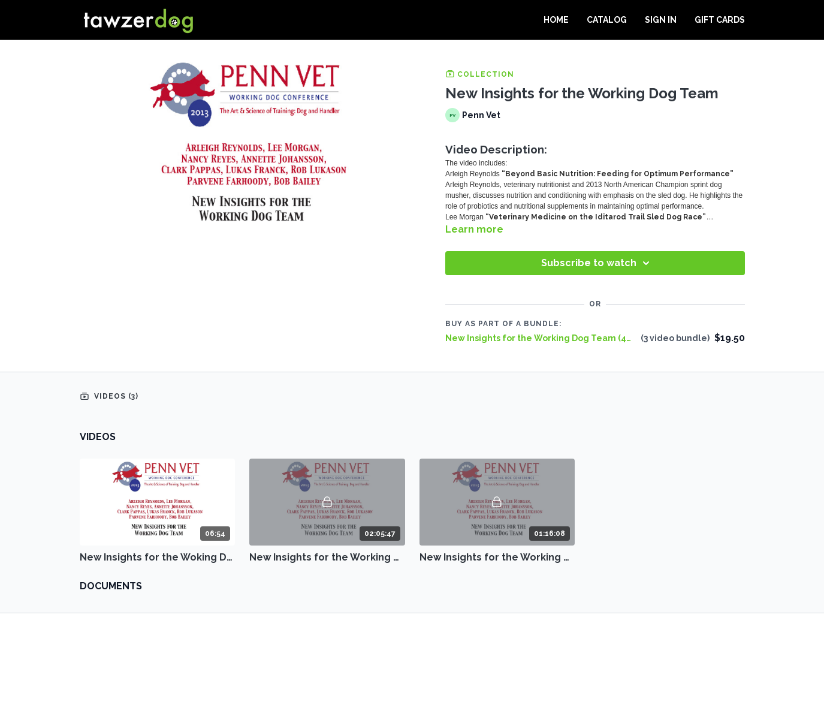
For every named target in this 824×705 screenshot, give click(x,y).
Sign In (661, 20)
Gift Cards (720, 20)
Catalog (607, 20)
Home (556, 20)
